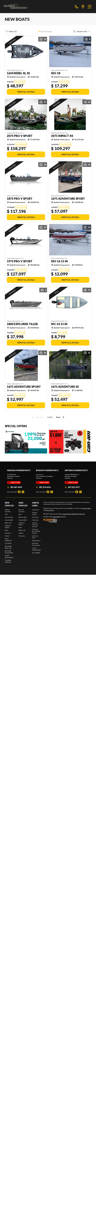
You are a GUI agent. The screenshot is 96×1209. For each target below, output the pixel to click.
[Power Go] (64, 520)
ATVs (6, 514)
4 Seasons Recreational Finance (36, 531)
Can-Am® (8, 543)
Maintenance (36, 540)
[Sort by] (81, 31)
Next (60, 417)
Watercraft (8, 523)
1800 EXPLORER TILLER (22, 324)
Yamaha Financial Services (35, 524)
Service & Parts (35, 537)
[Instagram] (23, 491)
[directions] (83, 6)
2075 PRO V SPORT (19, 135)
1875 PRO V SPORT (19, 198)
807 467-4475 (14, 487)
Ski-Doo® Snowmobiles (9, 552)
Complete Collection (8, 561)
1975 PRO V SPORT (19, 261)
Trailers (7, 536)
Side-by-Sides (9, 517)
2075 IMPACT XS (62, 135)
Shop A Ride (56, 517)
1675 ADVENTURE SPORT (68, 198)
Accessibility (36, 553)
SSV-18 (55, 73)
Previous (37, 417)
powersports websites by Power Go (74, 514)
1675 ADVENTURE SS (65, 386)
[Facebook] (19, 491)
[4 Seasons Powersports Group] (15, 6)
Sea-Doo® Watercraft (8, 547)
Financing (21, 536)
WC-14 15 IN (59, 324)
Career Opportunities (36, 549)
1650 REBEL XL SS (18, 73)
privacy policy (86, 508)
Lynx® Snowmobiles (9, 556)
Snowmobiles (9, 520)
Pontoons (8, 533)
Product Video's (34, 513)
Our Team (35, 517)
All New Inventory (8, 510)
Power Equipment (8, 539)
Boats (6, 530)
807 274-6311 (43, 487)
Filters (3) (11, 31)
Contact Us (35, 510)
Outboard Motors (8, 526)
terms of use (50, 510)
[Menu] (89, 6)
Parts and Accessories (36, 544)
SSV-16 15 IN (59, 261)
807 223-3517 (72, 487)
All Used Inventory (21, 510)
